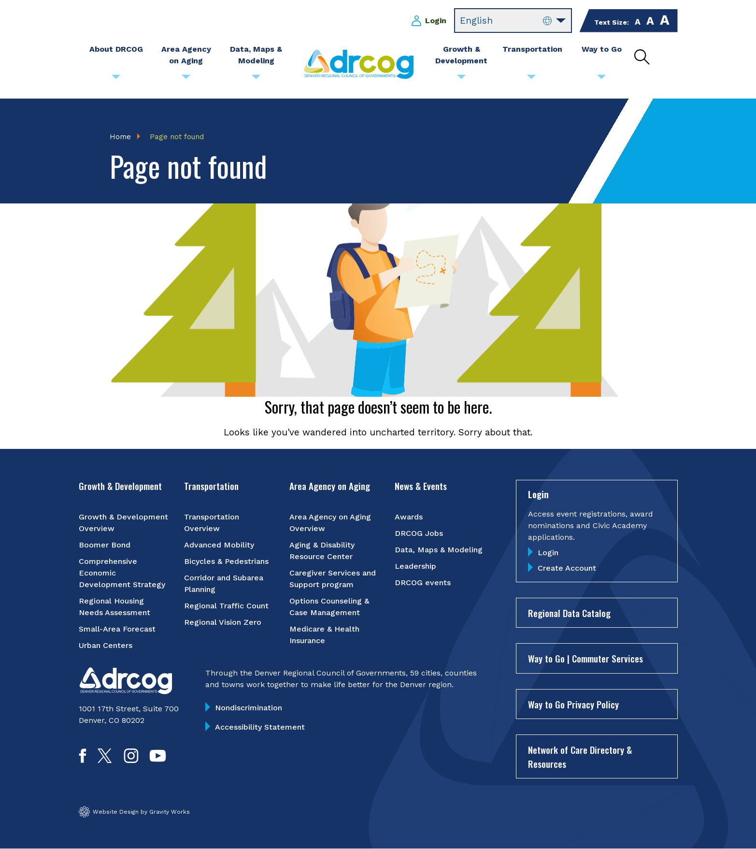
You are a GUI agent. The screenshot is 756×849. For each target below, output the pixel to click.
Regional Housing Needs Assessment (114, 606)
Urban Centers (105, 645)
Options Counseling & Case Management (329, 606)
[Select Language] (513, 20)
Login (435, 20)
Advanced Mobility (219, 544)
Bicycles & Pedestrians (226, 561)
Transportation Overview (211, 522)
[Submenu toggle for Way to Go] (601, 79)
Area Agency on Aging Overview (330, 522)
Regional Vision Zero (222, 622)
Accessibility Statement (260, 727)
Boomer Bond (104, 544)
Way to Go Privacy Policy (573, 704)
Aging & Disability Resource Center (322, 550)
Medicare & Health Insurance (324, 634)
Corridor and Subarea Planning (223, 583)
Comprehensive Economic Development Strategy (122, 573)
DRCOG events (423, 582)
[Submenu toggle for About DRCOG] (116, 79)
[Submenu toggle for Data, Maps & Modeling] (256, 79)
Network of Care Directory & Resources (580, 756)
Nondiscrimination (248, 707)
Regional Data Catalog (569, 612)
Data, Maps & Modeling (439, 549)
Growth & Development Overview (123, 522)
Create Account (567, 568)
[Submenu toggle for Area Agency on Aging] (186, 79)
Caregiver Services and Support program (332, 578)
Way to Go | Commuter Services (585, 658)
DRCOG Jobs (419, 533)
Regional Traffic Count (226, 605)
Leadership (415, 566)
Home (120, 136)
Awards (409, 516)
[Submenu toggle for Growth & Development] (461, 79)
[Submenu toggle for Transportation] (531, 79)
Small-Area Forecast (117, 628)
